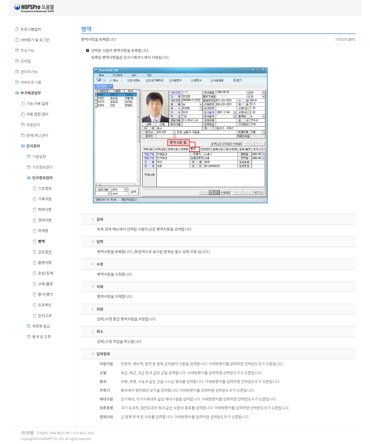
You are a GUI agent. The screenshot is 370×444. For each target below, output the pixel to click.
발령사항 (45, 262)
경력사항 (45, 220)
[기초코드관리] (345, 39)
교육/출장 (45, 283)
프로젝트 (45, 304)
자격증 (43, 230)
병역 (41, 241)
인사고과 (45, 315)
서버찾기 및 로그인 (35, 39)
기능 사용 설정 (37, 103)
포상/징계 (45, 273)
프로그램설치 (31, 29)
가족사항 (45, 198)
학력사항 (45, 209)
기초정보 (45, 188)
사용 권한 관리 (37, 114)
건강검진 (45, 251)
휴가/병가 (45, 294)
